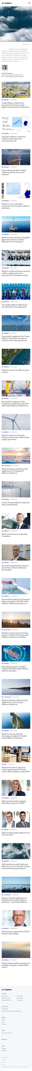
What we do (5, 996)
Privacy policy (5, 1057)
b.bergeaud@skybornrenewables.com (14, 76)
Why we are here (6, 998)
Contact (4, 1062)
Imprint (3, 1064)
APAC (3, 1022)
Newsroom (4, 1039)
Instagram (4, 1050)
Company (4, 993)
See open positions (7, 1033)
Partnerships (5, 1009)
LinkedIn (4, 1048)
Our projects (19, 996)
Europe (3, 1020)
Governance (19, 1000)
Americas (4, 1024)
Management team (6, 1000)
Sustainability (19, 998)
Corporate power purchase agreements (12, 1011)
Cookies (4, 1060)
